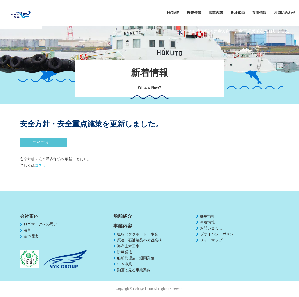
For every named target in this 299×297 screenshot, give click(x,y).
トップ (181, 31)
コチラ (40, 165)
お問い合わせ (211, 228)
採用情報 (207, 216)
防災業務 (124, 252)
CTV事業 (124, 264)
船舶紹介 (122, 216)
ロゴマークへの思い (40, 224)
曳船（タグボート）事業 (137, 234)
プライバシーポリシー (218, 234)
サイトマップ (211, 240)
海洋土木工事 (128, 246)
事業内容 (122, 226)
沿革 (27, 230)
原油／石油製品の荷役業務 (139, 240)
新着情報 (200, 31)
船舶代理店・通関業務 (135, 258)
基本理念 (31, 236)
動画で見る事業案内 (134, 270)
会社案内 (29, 216)
